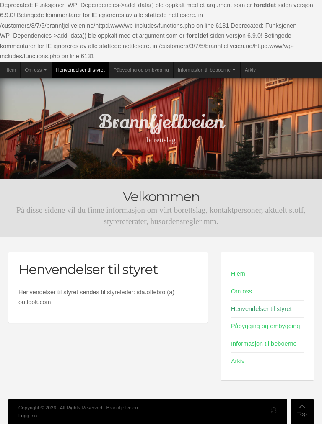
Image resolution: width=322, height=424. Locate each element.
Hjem (10, 69)
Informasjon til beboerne (204, 69)
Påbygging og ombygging (141, 69)
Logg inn (27, 415)
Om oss (33, 69)
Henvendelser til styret (80, 69)
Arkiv (250, 69)
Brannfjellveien (161, 122)
